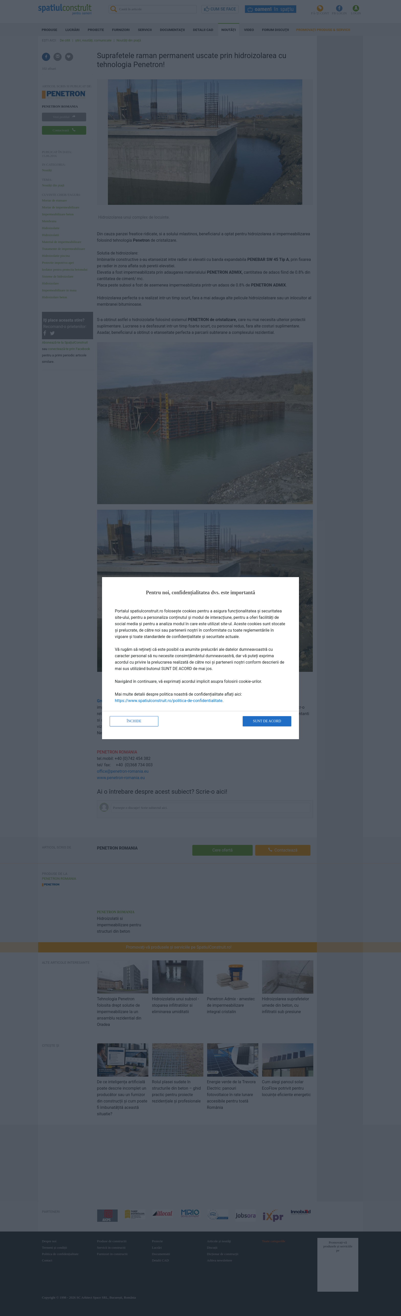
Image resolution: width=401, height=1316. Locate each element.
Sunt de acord (267, 721)
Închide (134, 721)
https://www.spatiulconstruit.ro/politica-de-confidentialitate (168, 700)
